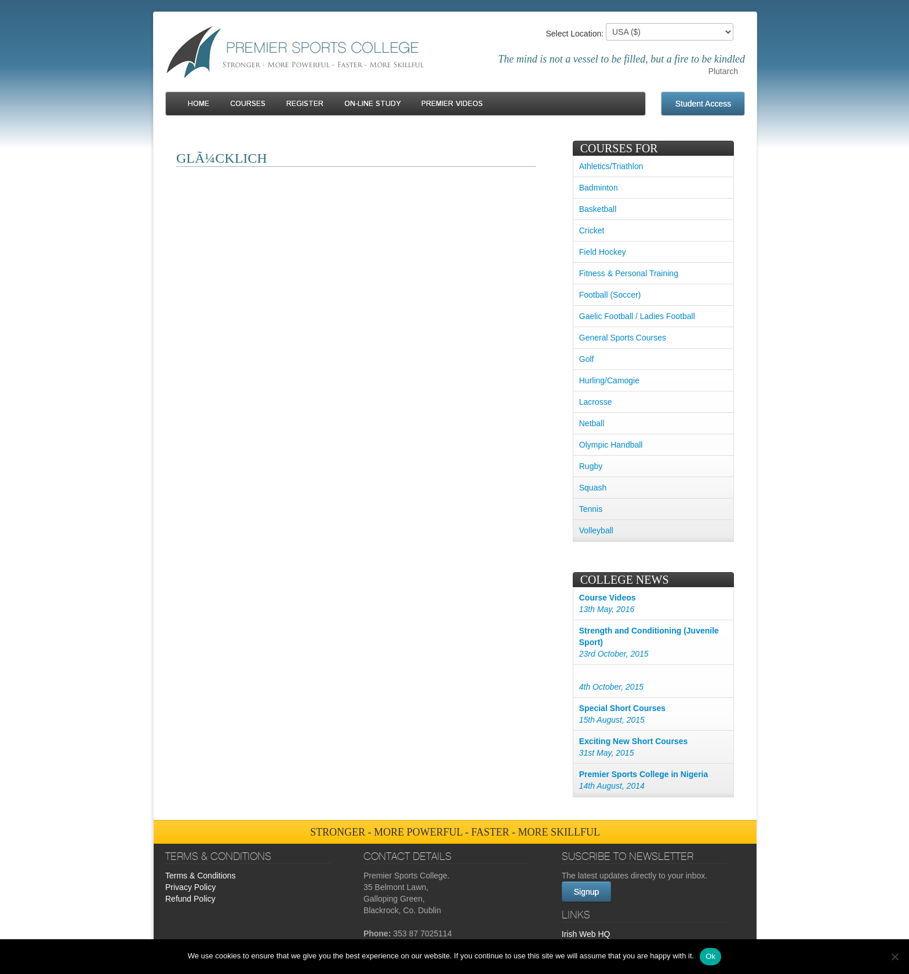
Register (304, 103)
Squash (592, 487)
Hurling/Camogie (609, 380)
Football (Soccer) (610, 294)
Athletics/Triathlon (611, 166)
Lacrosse (595, 402)
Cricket (592, 230)
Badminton (598, 187)
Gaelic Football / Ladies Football (637, 316)
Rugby (590, 466)
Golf (586, 359)
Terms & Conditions (200, 875)
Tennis (590, 509)
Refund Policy (190, 898)
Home (198, 103)
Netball (592, 423)
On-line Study (372, 103)
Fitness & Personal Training (628, 273)
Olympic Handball (611, 444)
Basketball (598, 209)
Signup (586, 891)
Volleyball (596, 530)
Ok (710, 956)
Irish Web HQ (586, 934)
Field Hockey (602, 252)
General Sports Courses (622, 337)
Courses (248, 103)
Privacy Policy (190, 887)
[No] (894, 956)
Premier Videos (452, 103)
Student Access (703, 103)
